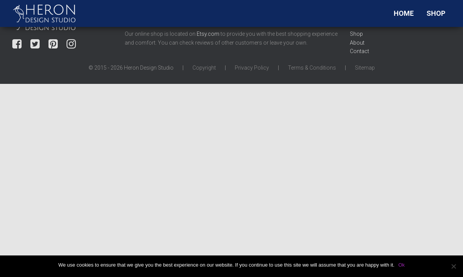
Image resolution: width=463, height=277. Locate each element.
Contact (359, 51)
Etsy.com (208, 34)
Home (404, 13)
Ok (401, 265)
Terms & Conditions (312, 68)
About (357, 43)
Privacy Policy (252, 68)
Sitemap (365, 68)
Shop (435, 13)
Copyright (204, 68)
